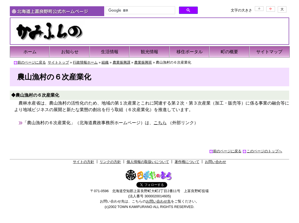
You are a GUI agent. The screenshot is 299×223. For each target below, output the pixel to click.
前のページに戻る (31, 62)
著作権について (187, 162)
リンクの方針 (110, 162)
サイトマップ (269, 51)
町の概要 (229, 51)
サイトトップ (58, 62)
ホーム (30, 51)
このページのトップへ (264, 151)
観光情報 (149, 51)
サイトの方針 (83, 162)
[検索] (139, 10)
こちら (160, 122)
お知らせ (70, 51)
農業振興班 (143, 62)
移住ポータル (190, 51)
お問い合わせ (215, 162)
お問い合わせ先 (158, 201)
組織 (105, 62)
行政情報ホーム (85, 62)
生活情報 (109, 51)
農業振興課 (121, 62)
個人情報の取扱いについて (148, 162)
